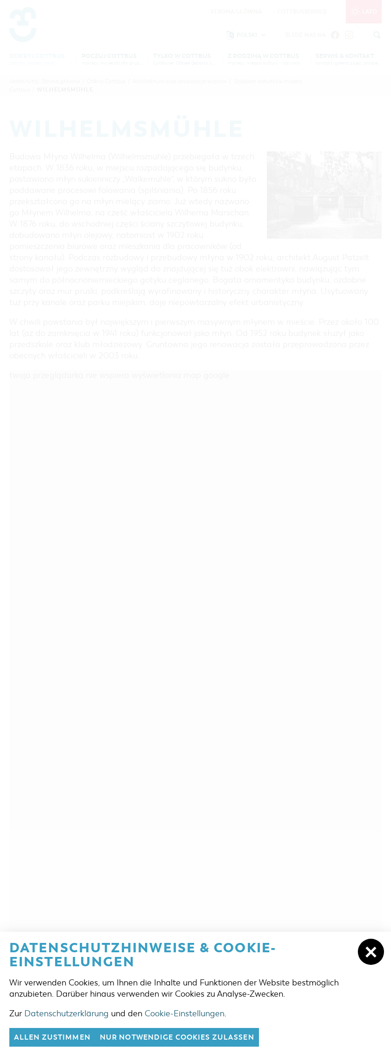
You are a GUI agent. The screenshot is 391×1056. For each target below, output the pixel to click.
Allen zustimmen (52, 1037)
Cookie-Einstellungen (184, 1013)
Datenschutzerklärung (66, 1013)
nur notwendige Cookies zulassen (177, 1037)
